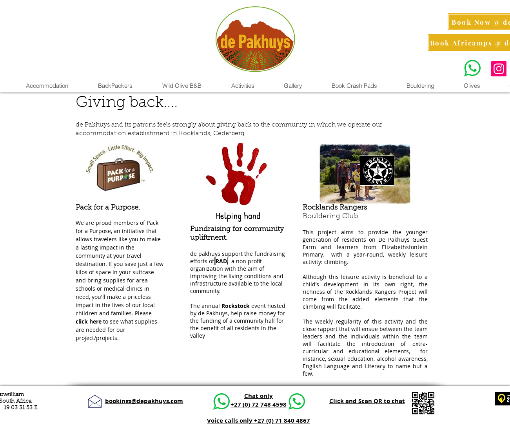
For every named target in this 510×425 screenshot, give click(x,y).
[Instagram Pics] (498, 68)
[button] (242, 85)
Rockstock (235, 305)
